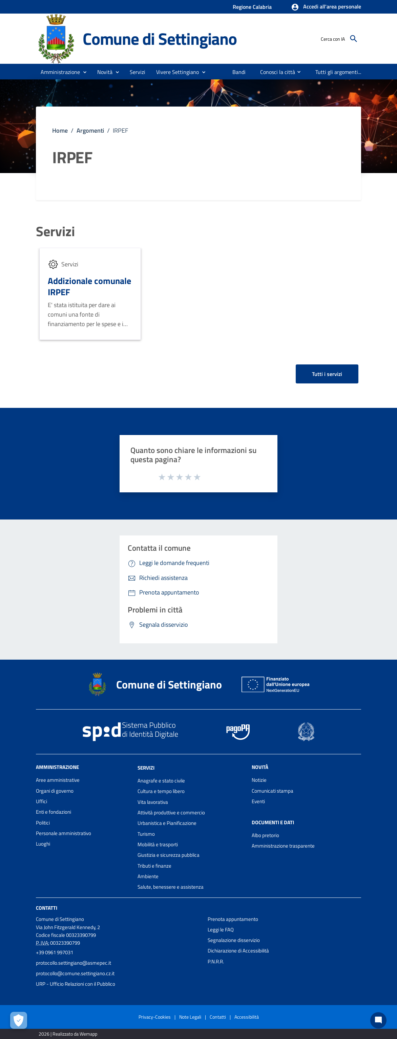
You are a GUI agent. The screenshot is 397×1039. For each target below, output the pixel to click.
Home (60, 130)
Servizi (55, 231)
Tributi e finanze (154, 866)
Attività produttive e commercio (171, 812)
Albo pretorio (265, 835)
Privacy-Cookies (155, 1016)
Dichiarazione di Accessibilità (238, 951)
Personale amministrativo (63, 833)
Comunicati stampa (272, 791)
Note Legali (190, 1016)
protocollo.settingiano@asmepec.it (73, 963)
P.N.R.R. (216, 961)
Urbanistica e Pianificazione (167, 823)
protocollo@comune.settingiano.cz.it (75, 973)
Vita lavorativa (153, 802)
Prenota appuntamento (233, 919)
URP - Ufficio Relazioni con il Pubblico (75, 984)
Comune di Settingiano (160, 38)
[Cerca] (353, 38)
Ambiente (148, 876)
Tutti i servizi (327, 374)
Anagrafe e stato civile (161, 781)
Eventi (258, 801)
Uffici (41, 801)
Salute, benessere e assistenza (171, 887)
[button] (326, 7)
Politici (43, 823)
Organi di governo (55, 791)
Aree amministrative (58, 780)
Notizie (259, 780)
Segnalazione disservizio (234, 940)
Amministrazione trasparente (283, 846)
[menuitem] (239, 72)
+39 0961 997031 (54, 952)
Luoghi (43, 844)
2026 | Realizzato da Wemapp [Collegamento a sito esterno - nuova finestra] (68, 1033)
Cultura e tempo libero (161, 791)
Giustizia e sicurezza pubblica (169, 855)
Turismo (146, 834)
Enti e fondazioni (53, 812)
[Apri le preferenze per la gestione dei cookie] (18, 1020)
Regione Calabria (252, 7)
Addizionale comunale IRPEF (89, 286)
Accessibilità (246, 1016)
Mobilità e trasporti (158, 844)
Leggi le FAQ (221, 929)
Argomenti (90, 130)
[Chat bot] (378, 1020)
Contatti (46, 907)
